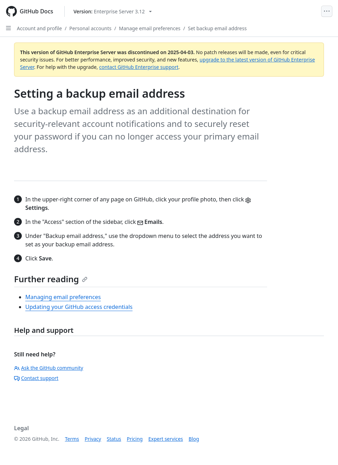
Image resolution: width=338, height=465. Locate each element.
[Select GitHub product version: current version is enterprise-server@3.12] (112, 11)
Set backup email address (217, 28)
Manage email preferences (150, 28)
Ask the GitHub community (48, 367)
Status (114, 438)
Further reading (50, 279)
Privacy (93, 438)
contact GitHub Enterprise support (138, 67)
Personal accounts (90, 28)
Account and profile (39, 28)
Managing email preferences (63, 297)
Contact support (36, 378)
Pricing (135, 438)
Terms (72, 438)
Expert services (165, 438)
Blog (194, 438)
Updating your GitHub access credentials (78, 307)
